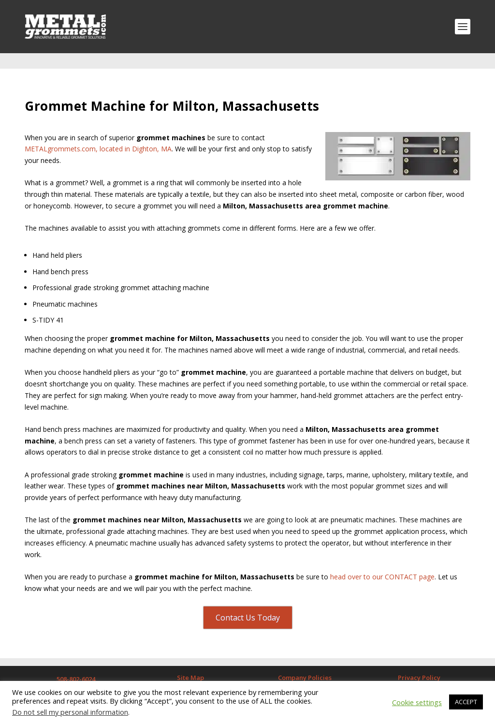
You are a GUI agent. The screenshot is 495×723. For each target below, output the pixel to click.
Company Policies (305, 662)
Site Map (190, 662)
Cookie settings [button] (417, 702)
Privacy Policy (419, 662)
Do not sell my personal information (70, 712)
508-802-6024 (76, 663)
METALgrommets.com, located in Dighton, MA (98, 133)
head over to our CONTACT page (382, 561)
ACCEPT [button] (466, 701)
